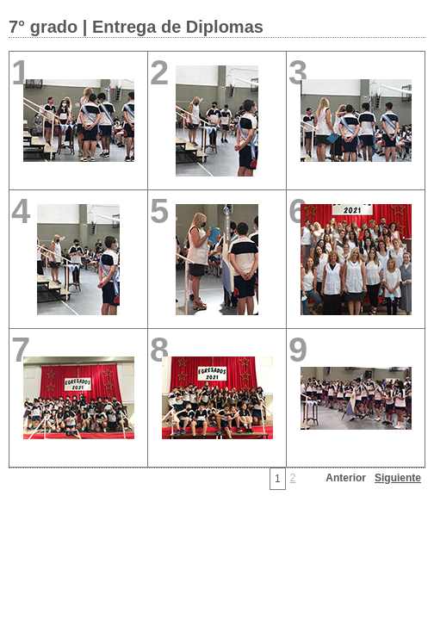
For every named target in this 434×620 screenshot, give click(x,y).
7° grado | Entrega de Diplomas (136, 26)
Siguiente (398, 478)
